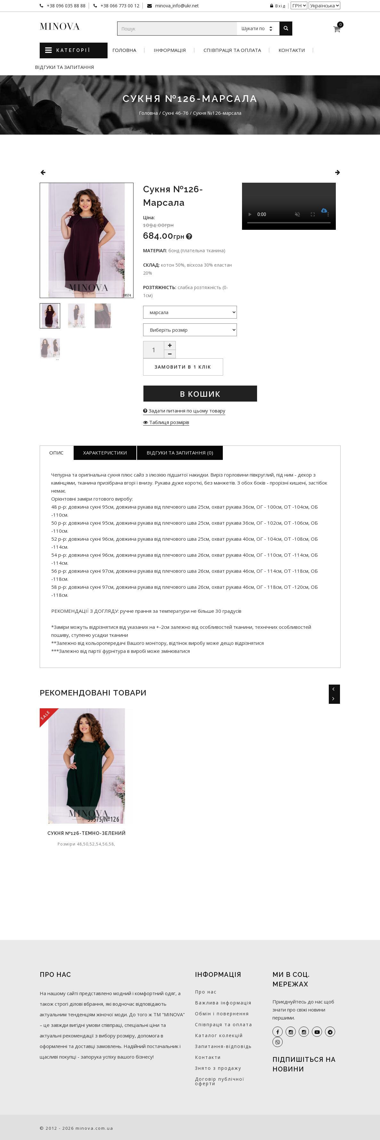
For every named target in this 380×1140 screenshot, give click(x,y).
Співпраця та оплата (232, 50)
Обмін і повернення (222, 1014)
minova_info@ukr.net (176, 6)
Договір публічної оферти (220, 1081)
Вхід (278, 6)
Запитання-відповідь (223, 1046)
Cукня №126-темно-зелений (86, 833)
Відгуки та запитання (64, 67)
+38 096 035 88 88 (65, 6)
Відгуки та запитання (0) (180, 452)
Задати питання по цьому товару (184, 410)
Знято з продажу (218, 1068)
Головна (124, 50)
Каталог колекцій (219, 1035)
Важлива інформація (223, 1003)
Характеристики (105, 452)
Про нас (206, 992)
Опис (56, 452)
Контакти (292, 50)
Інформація (170, 50)
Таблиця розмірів (166, 422)
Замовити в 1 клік (183, 367)
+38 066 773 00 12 (119, 6)
